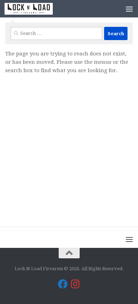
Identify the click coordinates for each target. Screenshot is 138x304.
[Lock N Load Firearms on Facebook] (63, 284)
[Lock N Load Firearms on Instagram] (75, 284)
